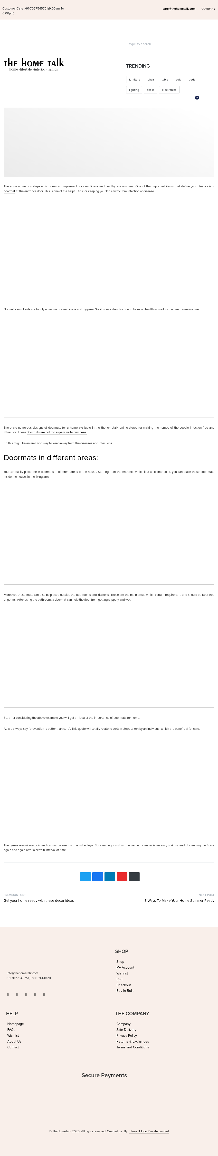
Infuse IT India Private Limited (149, 1131)
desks (150, 89)
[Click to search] (128, 53)
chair (151, 79)
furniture (134, 79)
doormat (9, 191)
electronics (169, 89)
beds (192, 79)
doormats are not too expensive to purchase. (57, 432)
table (165, 79)
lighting (134, 89)
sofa (178, 79)
